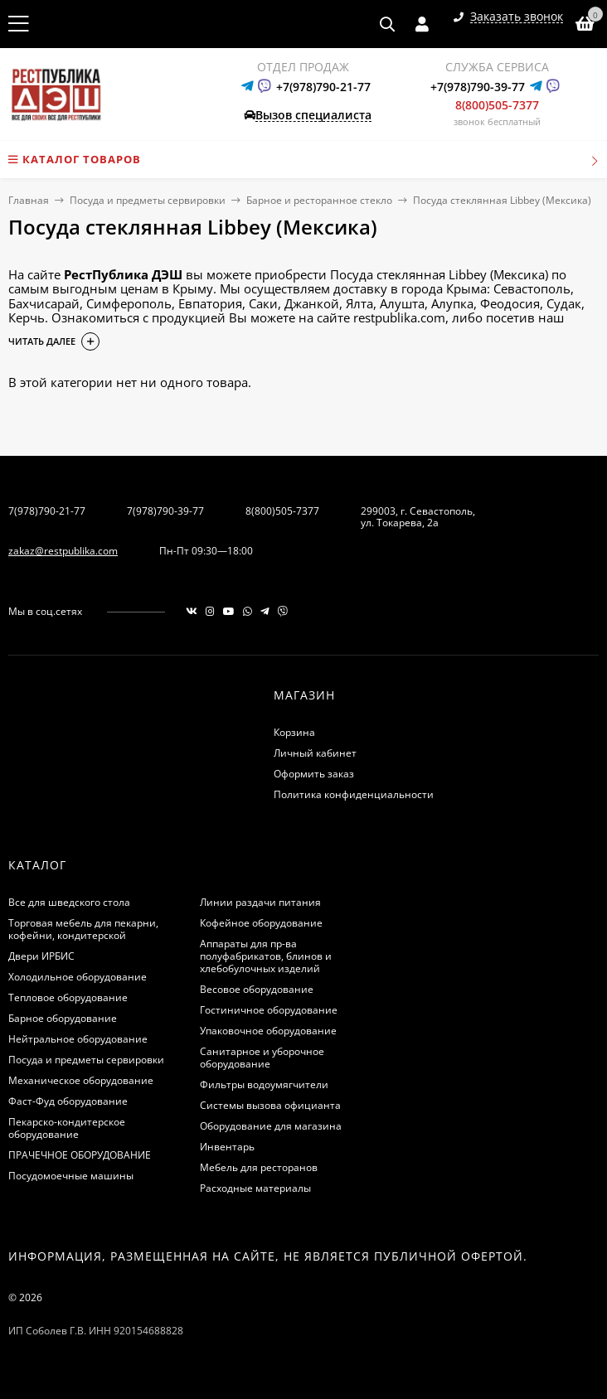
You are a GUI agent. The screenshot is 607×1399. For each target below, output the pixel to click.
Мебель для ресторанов (259, 1167)
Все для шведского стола (69, 902)
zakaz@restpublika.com (63, 551)
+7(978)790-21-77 (323, 86)
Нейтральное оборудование (78, 1039)
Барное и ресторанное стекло (319, 200)
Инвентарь (227, 1147)
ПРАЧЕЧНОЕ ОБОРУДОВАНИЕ (79, 1155)
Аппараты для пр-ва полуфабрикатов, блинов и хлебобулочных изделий (266, 956)
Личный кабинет (315, 753)
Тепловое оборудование (68, 997)
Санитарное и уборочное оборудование (262, 1057)
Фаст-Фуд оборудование (68, 1101)
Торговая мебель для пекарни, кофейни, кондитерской (83, 929)
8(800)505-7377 (497, 105)
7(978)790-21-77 (46, 511)
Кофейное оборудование (261, 923)
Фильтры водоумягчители (264, 1084)
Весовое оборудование (256, 989)
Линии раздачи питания (260, 902)
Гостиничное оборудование (268, 1010)
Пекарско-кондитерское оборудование (66, 1128)
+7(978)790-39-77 (477, 86)
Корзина (294, 732)
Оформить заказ (314, 774)
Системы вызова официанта (270, 1105)
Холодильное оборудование (77, 977)
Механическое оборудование (80, 1080)
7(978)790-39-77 (165, 511)
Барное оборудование (62, 1018)
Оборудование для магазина (271, 1126)
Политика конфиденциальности (354, 794)
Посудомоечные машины (71, 1176)
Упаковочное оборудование (268, 1031)
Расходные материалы (255, 1188)
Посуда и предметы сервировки (148, 200)
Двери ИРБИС (41, 956)
